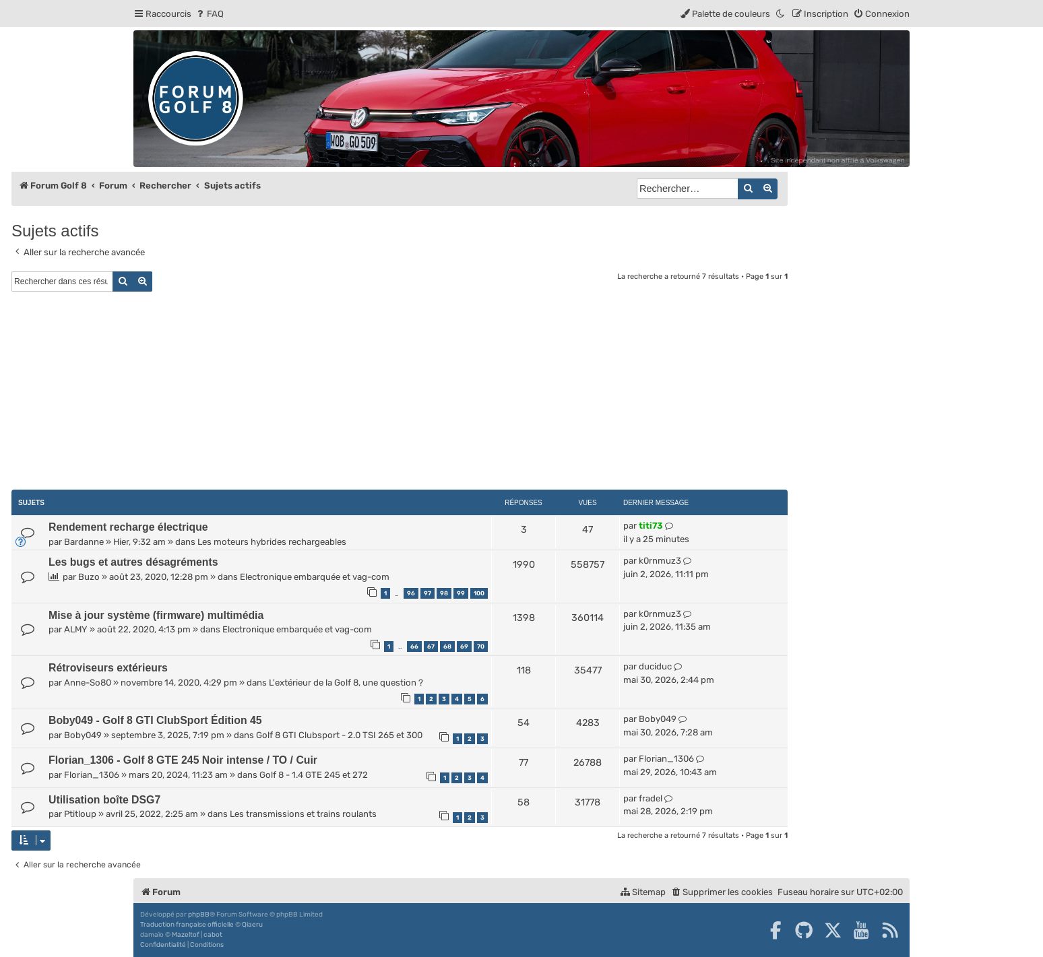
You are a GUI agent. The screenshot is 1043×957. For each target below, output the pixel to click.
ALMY (76, 629)
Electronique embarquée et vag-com (314, 577)
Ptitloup (80, 814)
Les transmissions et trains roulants (303, 814)
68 (447, 646)
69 (464, 646)
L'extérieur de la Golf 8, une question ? (346, 683)
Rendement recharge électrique (128, 527)
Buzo (89, 577)
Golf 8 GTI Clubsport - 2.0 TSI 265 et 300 (339, 735)
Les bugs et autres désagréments (133, 562)
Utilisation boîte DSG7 (104, 799)
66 (414, 646)
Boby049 (83, 735)
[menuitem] (209, 14)
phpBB (199, 915)
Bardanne (84, 542)
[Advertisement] (399, 392)
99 (461, 593)
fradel (650, 798)
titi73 (651, 526)
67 (431, 646)
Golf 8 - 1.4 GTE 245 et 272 (313, 775)
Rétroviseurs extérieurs (108, 667)
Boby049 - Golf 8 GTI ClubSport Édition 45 (155, 720)
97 (427, 593)
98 (444, 593)
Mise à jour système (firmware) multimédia (156, 615)
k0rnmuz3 (660, 561)
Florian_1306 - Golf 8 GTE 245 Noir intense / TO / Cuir (183, 760)
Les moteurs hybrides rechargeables (271, 542)
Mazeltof (185, 935)
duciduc (655, 666)
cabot (212, 935)
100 (479, 593)
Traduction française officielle (187, 925)
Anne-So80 (87, 683)
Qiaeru (252, 925)
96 (411, 593)
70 (480, 646)
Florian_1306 (91, 775)
